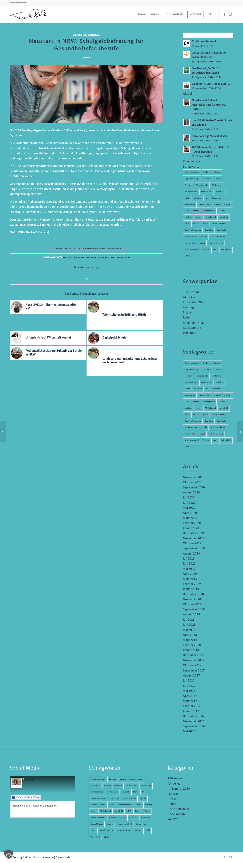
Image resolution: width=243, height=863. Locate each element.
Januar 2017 (191, 711)
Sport (202, 243)
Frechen (188, 185)
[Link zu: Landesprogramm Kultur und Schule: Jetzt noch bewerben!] (125, 361)
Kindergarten (209, 211)
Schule (95, 257)
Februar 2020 (192, 523)
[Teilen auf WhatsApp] (86, 278)
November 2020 (193, 477)
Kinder (196, 211)
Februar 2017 (192, 706)
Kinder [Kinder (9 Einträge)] (196, 402)
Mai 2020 (189, 507)
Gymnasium (206, 192)
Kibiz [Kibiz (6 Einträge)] (187, 402)
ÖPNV (187, 256)
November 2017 (193, 660)
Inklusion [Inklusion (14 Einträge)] (198, 389)
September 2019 (194, 548)
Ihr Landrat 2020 (194, 302)
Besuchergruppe (192, 172)
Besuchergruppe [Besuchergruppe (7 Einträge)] (192, 363)
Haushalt (220, 192)
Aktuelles (80, 35)
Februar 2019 (192, 584)
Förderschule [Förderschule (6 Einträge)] (202, 376)
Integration (190, 204)
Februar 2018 (192, 645)
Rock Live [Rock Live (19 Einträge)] (208, 421)
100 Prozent (191, 292)
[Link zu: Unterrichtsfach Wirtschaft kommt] (48, 338)
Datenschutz (62, 857)
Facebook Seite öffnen (26, 797)
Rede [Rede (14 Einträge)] (205, 415)
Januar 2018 (191, 650)
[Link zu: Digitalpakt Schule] (125, 338)
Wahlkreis (189, 332)
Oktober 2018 (192, 604)
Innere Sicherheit (213, 198)
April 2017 (190, 696)
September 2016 (194, 726)
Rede (205, 224)
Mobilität (223, 217)
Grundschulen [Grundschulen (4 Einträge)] (191, 383)
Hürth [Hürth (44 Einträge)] (187, 389)
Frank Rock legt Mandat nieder (209, 136)
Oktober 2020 (192, 482)
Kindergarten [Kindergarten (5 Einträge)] (209, 402)
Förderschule (202, 185)
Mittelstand (210, 217)
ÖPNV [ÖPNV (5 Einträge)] (187, 447)
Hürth (187, 198)
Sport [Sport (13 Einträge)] (202, 434)
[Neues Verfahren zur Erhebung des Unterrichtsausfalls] (3, 431)
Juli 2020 (189, 497)
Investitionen (204, 204)
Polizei (196, 224)
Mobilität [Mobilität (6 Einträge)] (223, 408)
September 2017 (194, 670)
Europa (219, 179)
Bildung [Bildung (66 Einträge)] (206, 363)
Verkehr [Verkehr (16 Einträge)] (205, 440)
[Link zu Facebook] (225, 14)
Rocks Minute (191, 237)
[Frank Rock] (28, 14)
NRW (187, 224)
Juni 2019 (189, 563)
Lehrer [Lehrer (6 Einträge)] (198, 408)
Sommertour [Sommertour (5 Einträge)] (190, 434)
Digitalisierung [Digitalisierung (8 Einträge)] (191, 370)
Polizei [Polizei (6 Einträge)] (196, 415)
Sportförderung (216, 243)
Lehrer (198, 217)
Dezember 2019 (193, 533)
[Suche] (210, 14)
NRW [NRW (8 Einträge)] (187, 415)
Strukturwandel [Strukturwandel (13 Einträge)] (192, 440)
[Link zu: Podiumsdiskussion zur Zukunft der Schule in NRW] (48, 353)
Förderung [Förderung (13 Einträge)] (216, 376)
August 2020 (191, 492)
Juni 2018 (189, 624)
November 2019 (193, 538)
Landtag (94, 35)
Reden (187, 317)
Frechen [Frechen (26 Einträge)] (188, 376)
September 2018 (194, 609)
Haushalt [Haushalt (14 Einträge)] (220, 383)
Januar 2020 (191, 528)
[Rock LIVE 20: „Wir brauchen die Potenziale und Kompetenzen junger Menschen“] (240, 431)
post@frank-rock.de (19, 3)
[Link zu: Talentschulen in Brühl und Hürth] (125, 315)
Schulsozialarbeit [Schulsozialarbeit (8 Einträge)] (218, 427)
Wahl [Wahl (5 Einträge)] (215, 440)
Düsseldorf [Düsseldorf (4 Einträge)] (207, 370)
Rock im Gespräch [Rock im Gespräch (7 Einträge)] (193, 421)
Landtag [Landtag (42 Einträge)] (188, 408)
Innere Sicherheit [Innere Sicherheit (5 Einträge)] (213, 389)
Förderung (216, 185)
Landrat (222, 211)
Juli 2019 (189, 558)
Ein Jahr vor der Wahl (204, 41)
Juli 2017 (189, 680)
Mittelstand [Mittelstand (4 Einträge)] (210, 408)
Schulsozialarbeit (218, 237)
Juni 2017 (189, 685)
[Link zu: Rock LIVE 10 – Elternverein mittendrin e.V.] (48, 307)
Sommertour (190, 243)
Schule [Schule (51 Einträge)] (204, 427)
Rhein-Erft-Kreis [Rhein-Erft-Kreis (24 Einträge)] (219, 415)
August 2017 (191, 675)
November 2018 (193, 599)
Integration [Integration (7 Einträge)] (190, 395)
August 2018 (191, 614)
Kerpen (227, 204)
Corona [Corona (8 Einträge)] (217, 363)
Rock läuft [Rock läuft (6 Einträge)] (221, 421)
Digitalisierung (191, 179)
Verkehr (205, 250)
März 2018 (190, 640)
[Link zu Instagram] (230, 14)
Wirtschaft (226, 250)
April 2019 (190, 574)
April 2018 (190, 635)
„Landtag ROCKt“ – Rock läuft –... (211, 84)
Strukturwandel (192, 250)
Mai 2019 (189, 569)
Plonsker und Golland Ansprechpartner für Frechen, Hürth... (209, 105)
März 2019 (190, 579)
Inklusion (198, 198)
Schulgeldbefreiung (116, 257)
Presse (187, 312)
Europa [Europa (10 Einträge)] (219, 370)
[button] (8, 854)
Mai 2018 (189, 630)
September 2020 (194, 487)
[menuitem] (141, 14)
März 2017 (190, 701)
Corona (217, 172)
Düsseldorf (207, 179)
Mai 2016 (189, 731)
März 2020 (190, 518)
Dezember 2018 (193, 594)
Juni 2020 (189, 502)
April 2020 (190, 513)
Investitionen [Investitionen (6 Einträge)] (204, 395)
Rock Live (208, 230)
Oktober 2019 (192, 543)
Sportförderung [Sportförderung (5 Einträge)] (216, 434)
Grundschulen (191, 192)
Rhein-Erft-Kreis (219, 224)
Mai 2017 (189, 690)
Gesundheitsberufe (76, 257)
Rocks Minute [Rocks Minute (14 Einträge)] (191, 427)
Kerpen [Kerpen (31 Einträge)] (227, 395)
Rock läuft (221, 230)
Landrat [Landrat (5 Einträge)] (222, 402)
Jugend (217, 204)
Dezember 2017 (193, 655)
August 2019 (191, 553)
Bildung (206, 172)
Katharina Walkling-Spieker (103, 248)
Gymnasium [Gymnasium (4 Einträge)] (206, 383)
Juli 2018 (189, 619)
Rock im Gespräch (193, 230)
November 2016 (193, 721)
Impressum (47, 857)
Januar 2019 (191, 589)
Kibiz (187, 211)
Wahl (215, 250)
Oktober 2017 (192, 665)
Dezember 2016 (193, 716)
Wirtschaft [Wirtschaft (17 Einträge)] (226, 440)
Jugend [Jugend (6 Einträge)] (217, 395)
